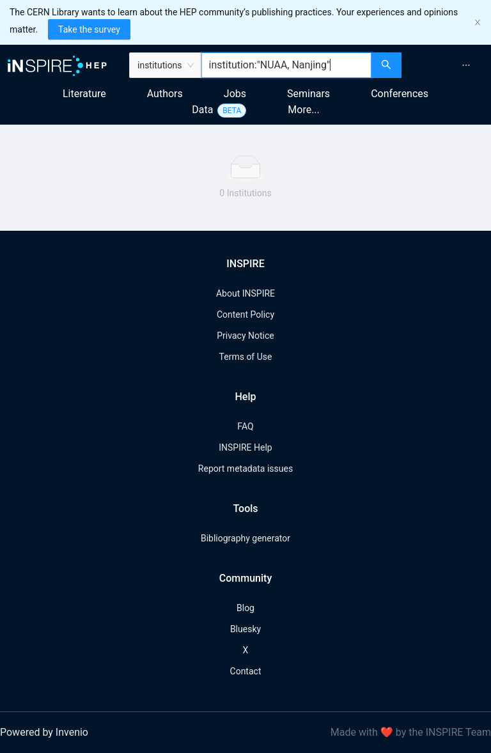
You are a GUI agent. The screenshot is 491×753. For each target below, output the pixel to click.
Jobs (235, 94)
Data (202, 110)
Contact (245, 671)
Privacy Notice (245, 335)
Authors (165, 94)
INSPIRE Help (245, 447)
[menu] (447, 65)
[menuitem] (466, 65)
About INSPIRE (245, 293)
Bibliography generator (245, 538)
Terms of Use (245, 357)
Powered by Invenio (44, 732)
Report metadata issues (245, 468)
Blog (245, 608)
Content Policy (245, 314)
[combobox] (286, 65)
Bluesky (245, 629)
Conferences (399, 94)
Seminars (308, 94)
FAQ (245, 426)
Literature (84, 94)
